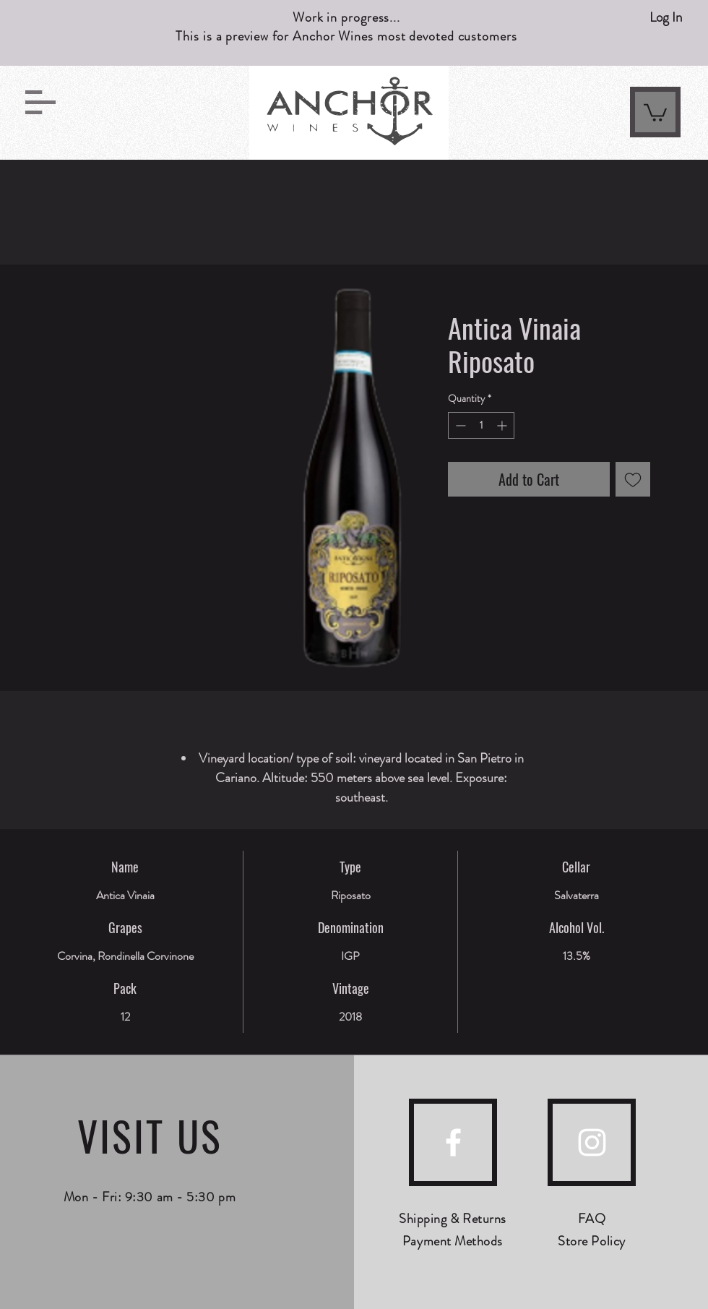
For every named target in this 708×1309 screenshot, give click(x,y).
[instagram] (592, 1142)
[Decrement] (459, 425)
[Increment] (503, 425)
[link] (655, 111)
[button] (40, 102)
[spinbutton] (481, 425)
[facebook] (453, 1142)
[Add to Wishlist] (633, 479)
